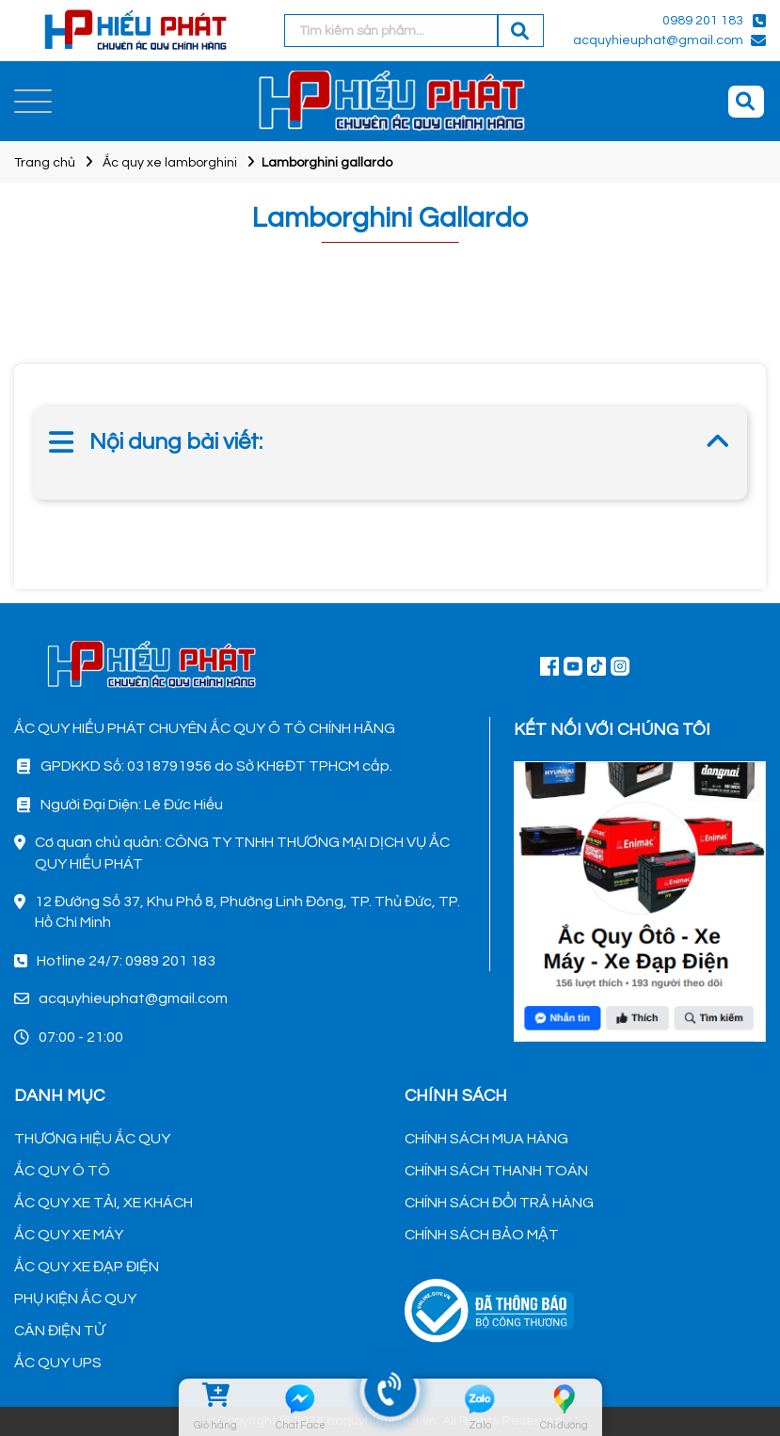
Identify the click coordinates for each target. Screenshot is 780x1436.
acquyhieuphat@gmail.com (658, 40)
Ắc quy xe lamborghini (170, 162)
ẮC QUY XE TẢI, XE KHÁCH (103, 1202)
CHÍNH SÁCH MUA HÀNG (486, 1138)
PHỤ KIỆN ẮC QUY (75, 1298)
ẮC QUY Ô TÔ (62, 1170)
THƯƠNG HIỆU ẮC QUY (92, 1138)
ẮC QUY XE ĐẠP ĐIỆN (86, 1266)
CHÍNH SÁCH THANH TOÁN (496, 1170)
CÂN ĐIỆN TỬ (59, 1330)
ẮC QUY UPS (58, 1362)
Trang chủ (44, 162)
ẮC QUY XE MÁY (68, 1234)
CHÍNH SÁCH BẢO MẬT (482, 1234)
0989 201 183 (702, 20)
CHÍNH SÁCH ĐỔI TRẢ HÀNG (499, 1202)
